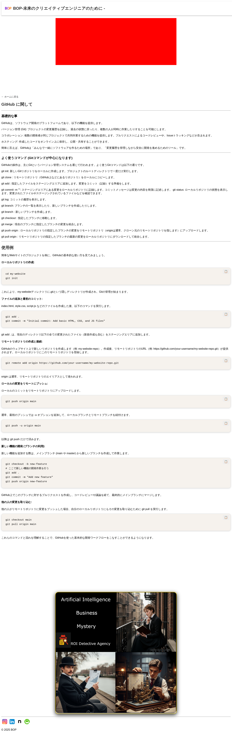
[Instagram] (5, 724)
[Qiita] (27, 724)
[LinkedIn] (12, 724)
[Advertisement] (116, 41)
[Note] (20, 724)
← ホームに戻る (9, 96)
